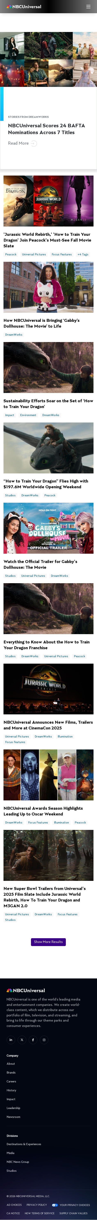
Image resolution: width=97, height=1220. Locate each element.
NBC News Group (47, 1162)
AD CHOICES (14, 1205)
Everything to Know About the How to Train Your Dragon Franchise (46, 645)
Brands (47, 1072)
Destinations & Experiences (47, 1144)
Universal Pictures (34, 254)
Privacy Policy (37, 1205)
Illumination (65, 736)
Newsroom (47, 1117)
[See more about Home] (33, 7)
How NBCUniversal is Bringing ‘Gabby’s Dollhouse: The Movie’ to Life (41, 324)
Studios (10, 495)
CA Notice (13, 1213)
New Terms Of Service (40, 1213)
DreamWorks (13, 334)
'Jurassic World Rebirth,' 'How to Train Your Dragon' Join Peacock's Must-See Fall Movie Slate (47, 240)
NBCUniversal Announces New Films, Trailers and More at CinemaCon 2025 (48, 725)
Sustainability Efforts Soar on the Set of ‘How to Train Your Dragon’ (48, 404)
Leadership (47, 1108)
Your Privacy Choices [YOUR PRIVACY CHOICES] (75, 1205)
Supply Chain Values (73, 1213)
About (47, 1063)
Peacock (10, 254)
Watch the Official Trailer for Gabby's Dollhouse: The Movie (40, 565)
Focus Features (62, 254)
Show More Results (48, 942)
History (47, 1090)
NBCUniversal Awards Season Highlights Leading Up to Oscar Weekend (43, 811)
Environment (28, 415)
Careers (47, 1081)
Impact (9, 415)
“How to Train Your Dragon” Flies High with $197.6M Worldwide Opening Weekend (45, 484)
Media (47, 1153)
